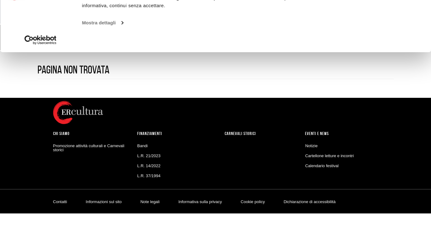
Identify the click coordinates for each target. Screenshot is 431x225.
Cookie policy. (289, 37)
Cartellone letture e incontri (329, 155)
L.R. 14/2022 (148, 165)
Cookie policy (253, 201)
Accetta (367, 16)
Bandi (142, 145)
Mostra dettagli (99, 69)
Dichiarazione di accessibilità (309, 201)
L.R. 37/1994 (148, 175)
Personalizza (367, 37)
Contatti (60, 201)
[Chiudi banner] (421, 10)
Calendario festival (321, 165)
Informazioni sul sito (104, 201)
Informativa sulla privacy (200, 201)
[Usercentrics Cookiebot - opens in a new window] (40, 87)
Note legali (149, 201)
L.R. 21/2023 (148, 155)
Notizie (311, 145)
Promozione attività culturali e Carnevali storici (88, 147)
